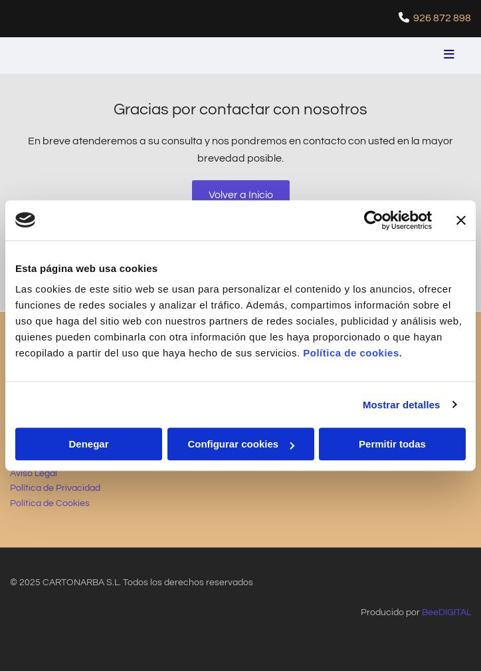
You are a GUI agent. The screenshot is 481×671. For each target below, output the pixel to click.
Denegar (88, 444)
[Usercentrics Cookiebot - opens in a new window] (374, 220)
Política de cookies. (352, 352)
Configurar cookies (240, 444)
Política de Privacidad (55, 488)
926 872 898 (442, 18)
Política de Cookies (50, 503)
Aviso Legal (33, 473)
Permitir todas (392, 444)
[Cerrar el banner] (461, 220)
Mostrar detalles (401, 404)
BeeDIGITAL (446, 612)
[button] (389, 56)
